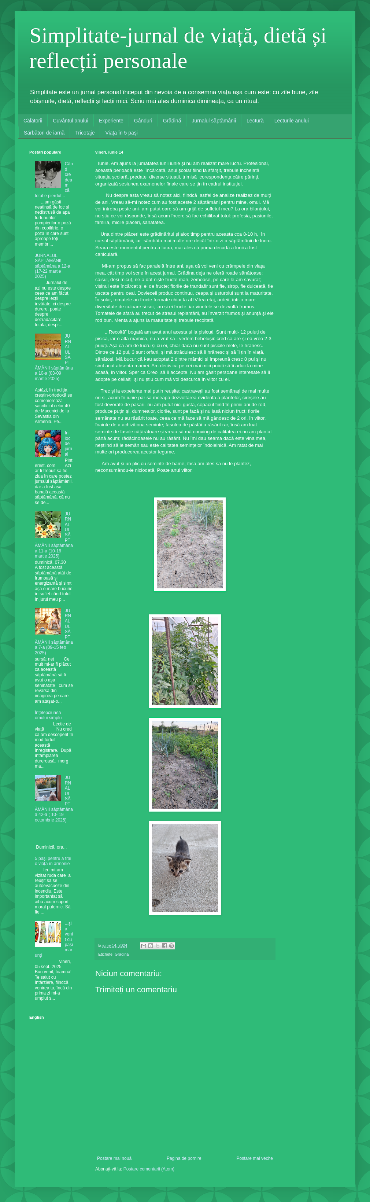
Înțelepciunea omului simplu (48, 715)
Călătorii (32, 121)
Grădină (172, 121)
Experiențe (111, 121)
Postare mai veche (255, 1158)
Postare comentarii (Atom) (148, 1169)
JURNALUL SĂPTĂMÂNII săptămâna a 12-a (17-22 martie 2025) (52, 266)
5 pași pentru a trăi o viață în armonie (53, 861)
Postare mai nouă (114, 1158)
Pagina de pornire (184, 1158)
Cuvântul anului (70, 121)
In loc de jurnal (68, 443)
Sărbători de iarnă (44, 133)
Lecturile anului (291, 121)
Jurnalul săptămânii (214, 121)
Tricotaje (85, 133)
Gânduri (143, 121)
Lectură (255, 121)
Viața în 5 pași (121, 133)
